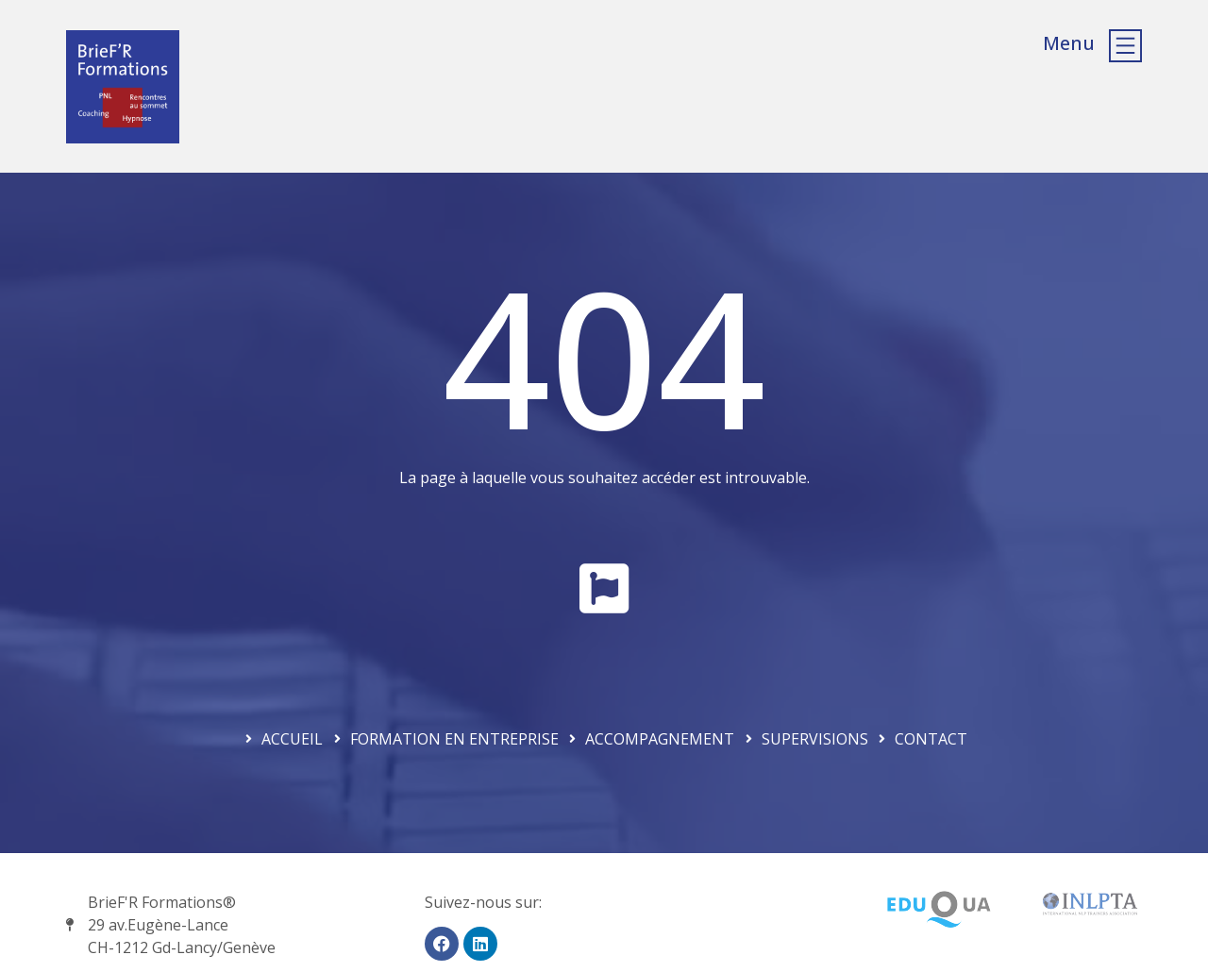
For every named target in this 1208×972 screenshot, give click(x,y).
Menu (1069, 43)
